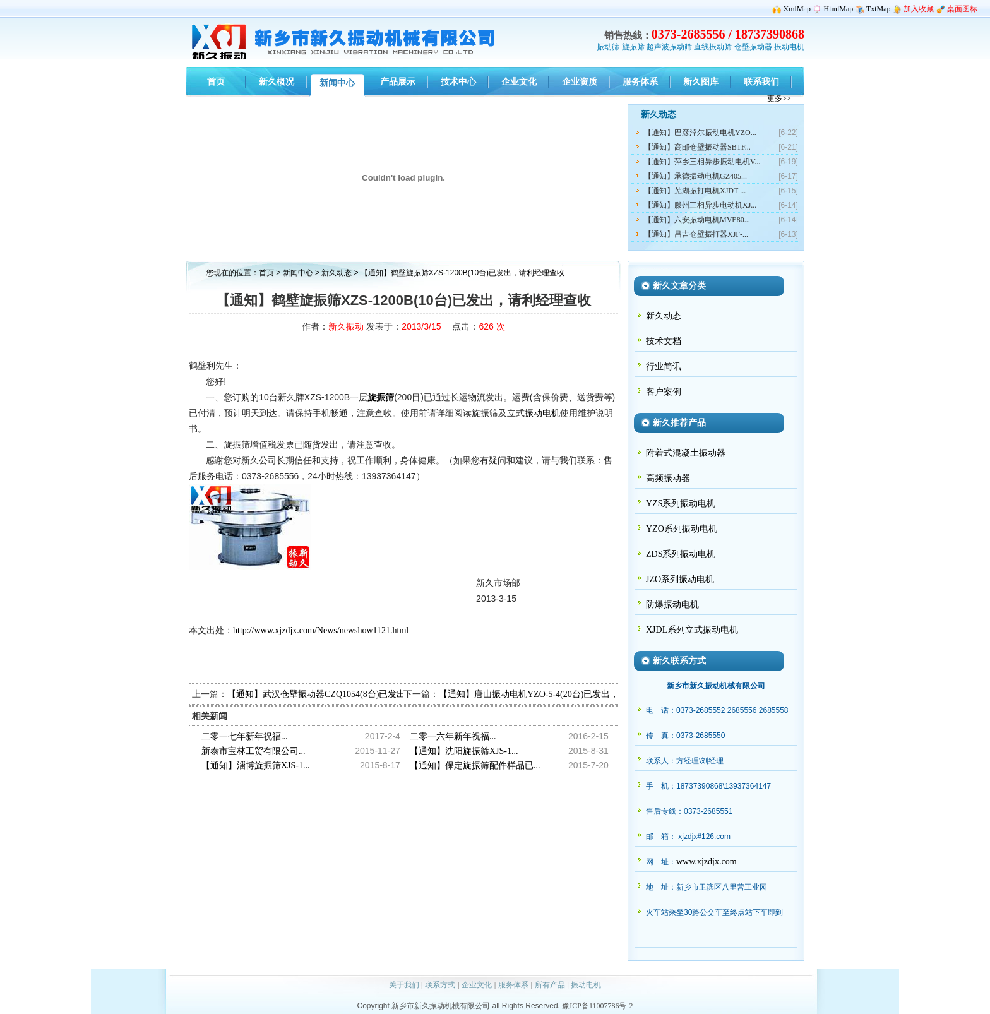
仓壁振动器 (753, 46)
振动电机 (789, 46)
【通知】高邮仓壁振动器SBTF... (697, 147)
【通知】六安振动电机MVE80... (697, 219)
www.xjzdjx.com (706, 861)
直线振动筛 (713, 46)
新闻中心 (298, 272)
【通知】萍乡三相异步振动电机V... (702, 161)
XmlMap (797, 8)
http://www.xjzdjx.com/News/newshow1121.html (321, 630)
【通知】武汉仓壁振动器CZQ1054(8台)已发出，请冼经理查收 (347, 694)
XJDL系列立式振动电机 (692, 630)
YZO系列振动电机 (681, 529)
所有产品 (550, 985)
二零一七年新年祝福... (244, 736)
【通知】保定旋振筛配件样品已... (475, 765)
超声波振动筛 (669, 46)
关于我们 (404, 985)
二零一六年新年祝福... (453, 736)
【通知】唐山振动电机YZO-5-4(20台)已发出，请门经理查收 (555, 694)
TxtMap (878, 8)
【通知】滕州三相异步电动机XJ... (700, 205)
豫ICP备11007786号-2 (597, 1005)
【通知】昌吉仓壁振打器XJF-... (696, 234)
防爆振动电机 (672, 604)
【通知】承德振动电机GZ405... (695, 176)
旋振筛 (633, 46)
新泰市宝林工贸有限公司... (253, 751)
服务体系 (513, 985)
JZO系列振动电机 (680, 579)
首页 (266, 272)
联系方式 (440, 985)
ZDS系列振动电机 (680, 554)
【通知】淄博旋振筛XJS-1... (255, 765)
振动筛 (608, 46)
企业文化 (477, 985)
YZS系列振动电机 (680, 503)
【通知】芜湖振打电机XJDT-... (695, 190)
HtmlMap (839, 8)
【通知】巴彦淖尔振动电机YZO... (700, 132)
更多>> (779, 98)
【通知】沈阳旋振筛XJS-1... (464, 751)
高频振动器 (668, 478)
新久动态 (337, 272)
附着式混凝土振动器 (685, 453)
